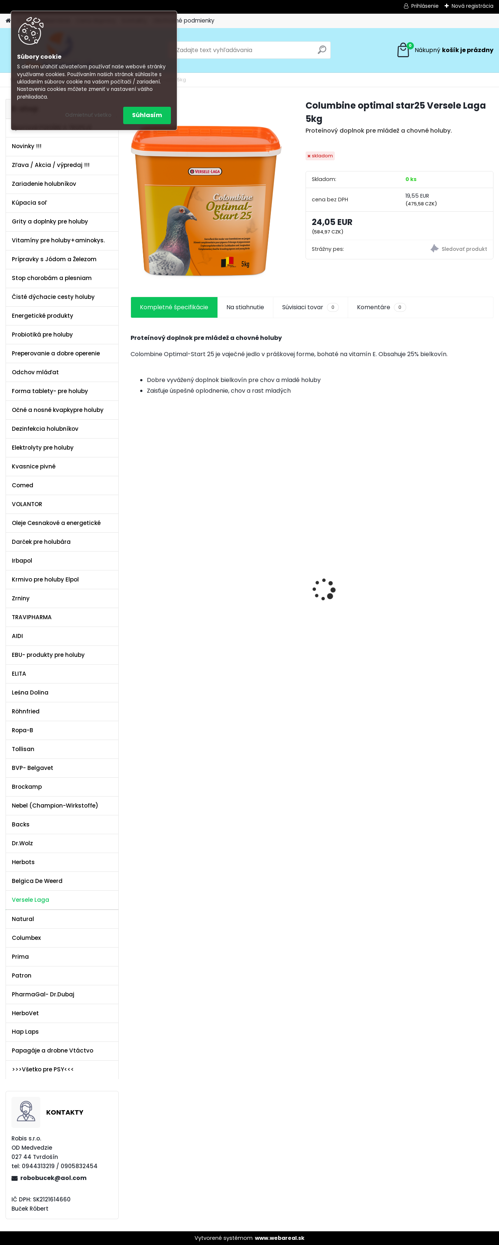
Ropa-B (22, 730)
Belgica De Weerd (37, 881)
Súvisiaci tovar (310, 307)
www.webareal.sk (279, 1238)
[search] (322, 52)
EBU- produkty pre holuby (48, 655)
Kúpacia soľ (29, 203)
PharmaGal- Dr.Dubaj (43, 994)
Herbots (23, 862)
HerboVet (25, 1013)
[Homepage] (8, 21)
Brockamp (27, 787)
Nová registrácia (472, 6)
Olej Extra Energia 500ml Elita (171, 568)
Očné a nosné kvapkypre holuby (58, 410)
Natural (23, 919)
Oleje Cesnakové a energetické (56, 523)
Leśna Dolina (30, 692)
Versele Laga (30, 900)
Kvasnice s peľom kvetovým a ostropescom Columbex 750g (265, 564)
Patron (21, 975)
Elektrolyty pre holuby (43, 447)
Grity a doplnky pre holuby (50, 221)
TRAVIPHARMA (32, 617)
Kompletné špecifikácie (174, 307)
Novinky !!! (26, 146)
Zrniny (21, 598)
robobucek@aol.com (53, 1178)
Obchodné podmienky (184, 20)
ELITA (19, 674)
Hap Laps (25, 1032)
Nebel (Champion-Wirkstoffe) (55, 805)
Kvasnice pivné (33, 466)
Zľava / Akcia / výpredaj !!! (51, 165)
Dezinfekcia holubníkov (45, 429)
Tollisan (23, 749)
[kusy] (149, 697)
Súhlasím (147, 115)
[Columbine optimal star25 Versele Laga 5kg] (206, 189)
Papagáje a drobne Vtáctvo (52, 1050)
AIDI (17, 636)
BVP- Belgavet (32, 768)
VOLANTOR (27, 504)
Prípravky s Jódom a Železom (54, 259)
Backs (21, 824)
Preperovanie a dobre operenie (56, 353)
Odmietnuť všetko (88, 115)
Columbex (26, 938)
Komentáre (381, 307)
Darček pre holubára (41, 542)
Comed (22, 485)
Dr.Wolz (22, 843)
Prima (20, 957)
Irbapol (22, 560)
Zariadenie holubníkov (44, 184)
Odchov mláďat (35, 372)
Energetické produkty (42, 316)
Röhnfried (26, 711)
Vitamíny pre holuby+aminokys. (58, 240)
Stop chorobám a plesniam (52, 278)
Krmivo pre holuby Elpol (45, 579)
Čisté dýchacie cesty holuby (53, 297)
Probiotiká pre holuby (42, 334)
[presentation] (134, 576)
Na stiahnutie (245, 307)
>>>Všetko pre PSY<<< (43, 1069)
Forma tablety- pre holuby (50, 391)
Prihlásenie (425, 6)
